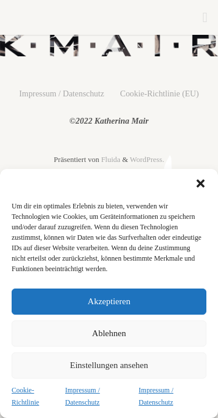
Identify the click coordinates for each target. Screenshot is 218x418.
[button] (200, 183)
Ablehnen (109, 333)
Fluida (109, 159)
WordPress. (147, 159)
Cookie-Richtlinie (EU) (159, 93)
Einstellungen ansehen (109, 365)
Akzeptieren (109, 301)
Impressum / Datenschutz (82, 396)
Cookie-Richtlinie (25, 396)
